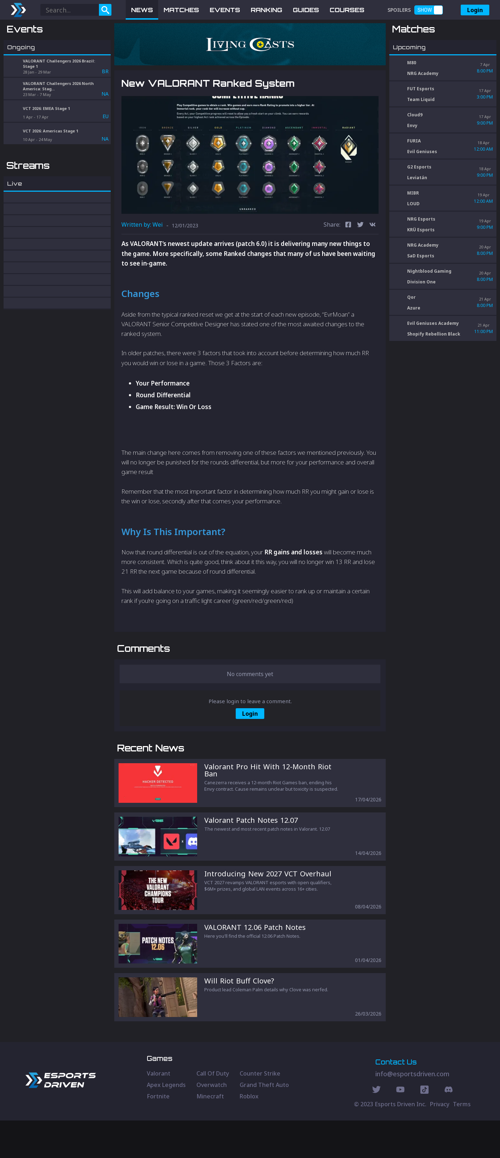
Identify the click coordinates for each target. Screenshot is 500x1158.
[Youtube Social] (400, 1128)
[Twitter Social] (376, 1128)
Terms (462, 1142)
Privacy (439, 1142)
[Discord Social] (424, 1128)
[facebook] (348, 225)
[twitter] (360, 225)
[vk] (372, 225)
